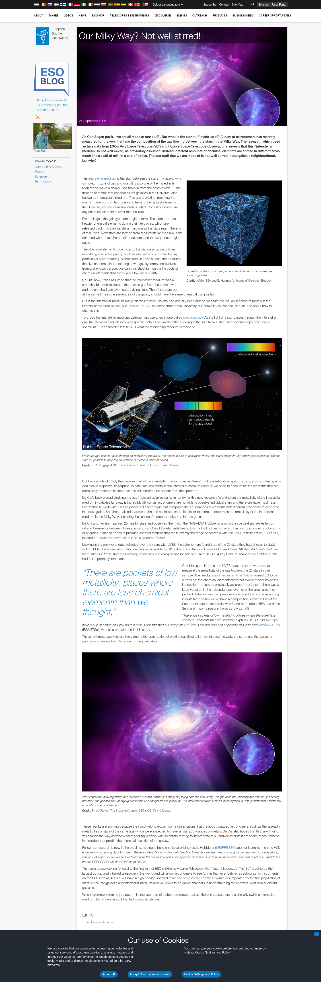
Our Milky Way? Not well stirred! (140, 35)
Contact (224, 4)
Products (219, 15)
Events (182, 15)
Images (53, 15)
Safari (48, 594)
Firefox (49, 590)
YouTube (42, 500)
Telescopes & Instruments (129, 15)
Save (46, 659)
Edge (48, 586)
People (39, 171)
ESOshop (98, 15)
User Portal (279, 4)
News (82, 15)
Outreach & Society (48, 167)
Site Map (237, 4)
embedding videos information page (72, 508)
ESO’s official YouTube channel (137, 500)
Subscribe (209, 4)
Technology (43, 181)
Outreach (199, 15)
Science (263, 4)
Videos (68, 15)
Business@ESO (243, 15)
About (38, 15)
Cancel (68, 659)
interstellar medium (102, 178)
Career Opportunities (275, 15)
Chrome (50, 581)
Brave (49, 577)
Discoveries (163, 15)
